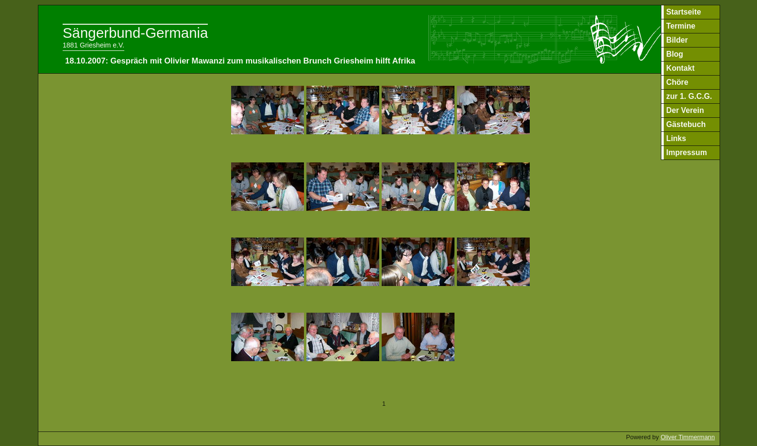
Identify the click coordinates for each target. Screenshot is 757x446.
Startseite (683, 12)
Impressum (686, 152)
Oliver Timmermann (687, 437)
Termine (680, 26)
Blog (674, 54)
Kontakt (680, 68)
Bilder (677, 40)
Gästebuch (686, 124)
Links (676, 138)
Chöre (677, 82)
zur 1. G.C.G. (689, 96)
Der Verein (685, 110)
